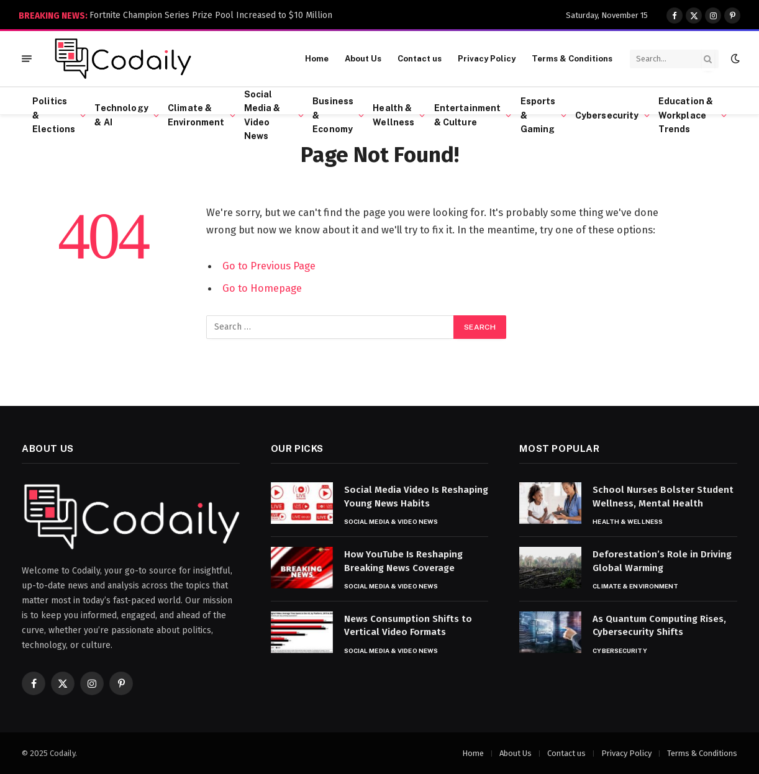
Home (317, 58)
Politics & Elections (53, 115)
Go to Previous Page (269, 265)
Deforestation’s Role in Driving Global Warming (662, 561)
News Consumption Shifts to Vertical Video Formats (408, 625)
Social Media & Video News (262, 115)
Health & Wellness (393, 115)
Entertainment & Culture (467, 115)
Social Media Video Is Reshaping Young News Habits (416, 496)
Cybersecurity (607, 115)
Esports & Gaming (538, 115)
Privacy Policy (487, 58)
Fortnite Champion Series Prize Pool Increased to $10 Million (210, 15)
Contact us (420, 58)
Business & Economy (332, 115)
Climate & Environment (196, 115)
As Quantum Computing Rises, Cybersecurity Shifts (659, 625)
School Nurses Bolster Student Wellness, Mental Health (663, 496)
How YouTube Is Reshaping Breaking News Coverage (403, 561)
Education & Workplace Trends (686, 115)
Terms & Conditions (572, 58)
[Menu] (27, 58)
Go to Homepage (262, 288)
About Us (363, 58)
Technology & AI (121, 115)
